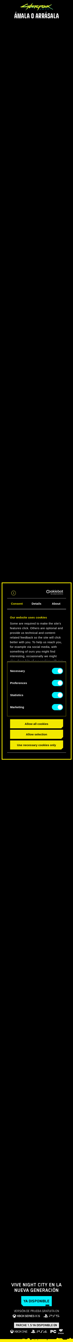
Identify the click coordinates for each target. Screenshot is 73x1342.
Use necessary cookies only (36, 744)
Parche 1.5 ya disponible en (36, 1325)
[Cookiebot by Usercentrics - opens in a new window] (48, 592)
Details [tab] (36, 603)
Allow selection (36, 734)
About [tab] (56, 603)
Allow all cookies (36, 723)
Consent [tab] (17, 603)
